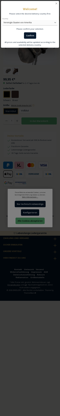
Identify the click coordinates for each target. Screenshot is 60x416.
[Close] (56, 3)
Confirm (30, 35)
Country (5, 19)
